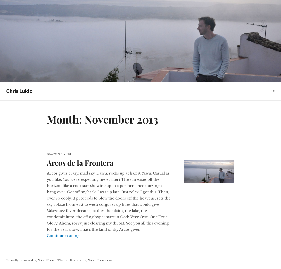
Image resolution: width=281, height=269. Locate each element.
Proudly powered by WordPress (30, 260)
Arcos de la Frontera (80, 162)
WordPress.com (100, 260)
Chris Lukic (19, 91)
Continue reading (63, 236)
